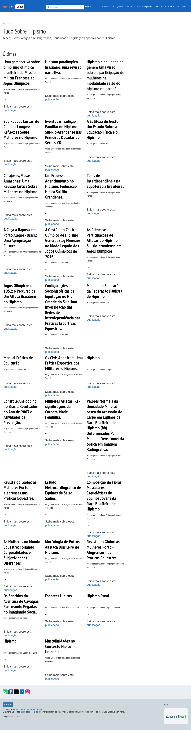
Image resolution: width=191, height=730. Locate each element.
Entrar (20, 6)
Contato (171, 6)
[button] (5, 691)
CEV (6, 704)
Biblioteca (135, 6)
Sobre (163, 6)
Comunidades (108, 6)
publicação (10, 110)
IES (156, 6)
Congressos (147, 6)
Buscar (88, 6)
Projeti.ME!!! (16, 717)
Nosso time (182, 6)
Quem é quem (123, 6)
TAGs (4, 24)
